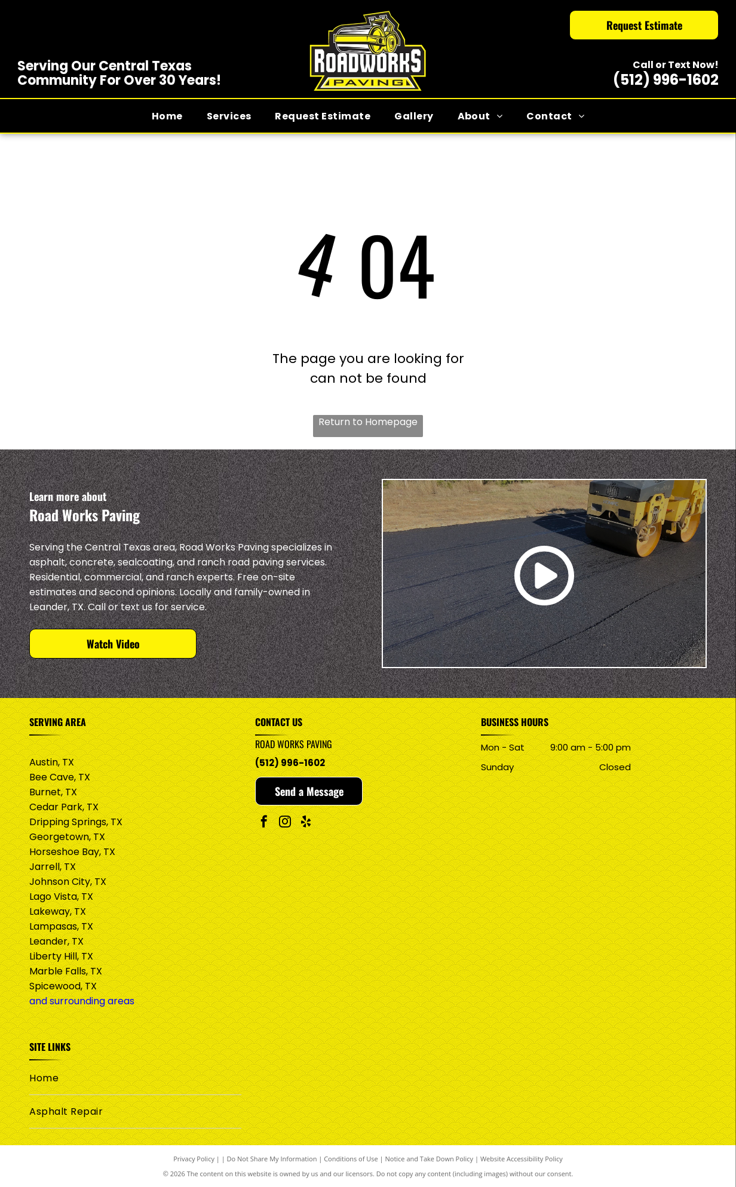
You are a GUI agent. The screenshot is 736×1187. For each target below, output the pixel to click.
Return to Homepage (368, 422)
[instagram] (285, 823)
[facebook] (264, 823)
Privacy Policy (193, 1158)
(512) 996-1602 (666, 80)
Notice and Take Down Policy (429, 1158)
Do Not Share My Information (272, 1158)
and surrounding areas (81, 1001)
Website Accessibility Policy (521, 1158)
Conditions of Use (351, 1158)
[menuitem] (167, 115)
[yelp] (306, 823)
